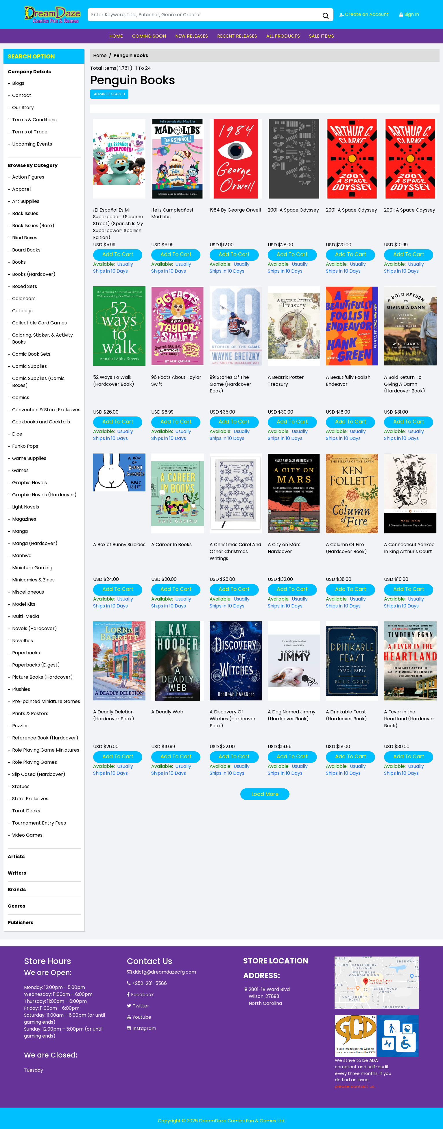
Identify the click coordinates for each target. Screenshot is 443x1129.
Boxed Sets (24, 286)
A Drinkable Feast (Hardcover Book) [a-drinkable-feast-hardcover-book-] (346, 715)
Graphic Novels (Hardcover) (44, 494)
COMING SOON (149, 36)
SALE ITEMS (321, 36)
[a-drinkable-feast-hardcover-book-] (352, 662)
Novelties (22, 640)
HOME (116, 36)
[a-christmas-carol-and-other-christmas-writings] (236, 495)
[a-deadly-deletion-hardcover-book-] (119, 662)
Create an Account (364, 14)
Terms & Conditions (34, 119)
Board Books (26, 250)
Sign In (409, 14)
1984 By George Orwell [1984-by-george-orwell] (235, 210)
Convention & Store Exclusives (46, 409)
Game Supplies (29, 458)
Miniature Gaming (32, 567)
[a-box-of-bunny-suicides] (119, 495)
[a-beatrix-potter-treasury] (294, 327)
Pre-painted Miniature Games (46, 701)
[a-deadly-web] (177, 662)
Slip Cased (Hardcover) (38, 774)
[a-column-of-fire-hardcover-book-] (352, 495)
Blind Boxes (24, 237)
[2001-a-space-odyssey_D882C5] (410, 160)
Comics (20, 397)
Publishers (20, 922)
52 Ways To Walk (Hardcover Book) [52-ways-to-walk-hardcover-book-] (113, 381)
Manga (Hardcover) (35, 543)
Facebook (142, 994)
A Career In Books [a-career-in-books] (171, 544)
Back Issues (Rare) (33, 225)
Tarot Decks (26, 810)
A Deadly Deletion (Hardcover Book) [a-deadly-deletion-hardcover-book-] (113, 715)
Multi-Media (25, 616)
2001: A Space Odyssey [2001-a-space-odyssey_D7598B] (351, 210)
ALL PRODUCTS (283, 36)
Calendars (24, 298)
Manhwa (22, 555)
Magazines (24, 519)
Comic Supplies (29, 366)
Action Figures (28, 177)
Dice (17, 434)
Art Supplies (25, 201)
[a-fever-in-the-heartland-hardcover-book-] (410, 662)
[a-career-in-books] (177, 495)
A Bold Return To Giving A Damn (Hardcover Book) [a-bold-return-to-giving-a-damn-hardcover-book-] (404, 384)
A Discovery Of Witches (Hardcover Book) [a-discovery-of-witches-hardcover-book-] (233, 718)
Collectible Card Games (39, 323)
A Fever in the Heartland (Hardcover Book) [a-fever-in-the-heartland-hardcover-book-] (409, 718)
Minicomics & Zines (33, 580)
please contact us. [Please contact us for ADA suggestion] (355, 1086)
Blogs (18, 83)
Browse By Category (33, 165)
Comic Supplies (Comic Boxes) (38, 382)
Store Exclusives (30, 798)
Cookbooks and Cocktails (41, 421)
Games (20, 470)
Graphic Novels (29, 482)
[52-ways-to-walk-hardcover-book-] (119, 327)
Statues (20, 786)
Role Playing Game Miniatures (45, 750)
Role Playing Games (34, 762)
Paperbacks (26, 652)
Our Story (23, 107)
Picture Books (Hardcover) (42, 677)
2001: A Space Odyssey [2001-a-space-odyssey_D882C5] (409, 210)
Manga (20, 531)
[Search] (210, 14)
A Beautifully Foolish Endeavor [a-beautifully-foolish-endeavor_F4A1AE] (348, 381)
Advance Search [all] (109, 93)
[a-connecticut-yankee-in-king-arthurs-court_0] (410, 495)
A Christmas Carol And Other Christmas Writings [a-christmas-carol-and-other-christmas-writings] (235, 551)
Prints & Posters (30, 713)
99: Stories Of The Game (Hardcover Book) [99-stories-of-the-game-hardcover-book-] (230, 384)
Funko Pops (25, 446)
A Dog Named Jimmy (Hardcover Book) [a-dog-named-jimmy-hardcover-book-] (291, 715)
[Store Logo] (53, 14)
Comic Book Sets (31, 354)
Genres (16, 906)
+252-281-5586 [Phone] (149, 983)
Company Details (29, 71)
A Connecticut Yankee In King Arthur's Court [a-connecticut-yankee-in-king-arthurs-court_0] (409, 548)
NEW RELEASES (191, 36)
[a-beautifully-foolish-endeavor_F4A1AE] (352, 327)
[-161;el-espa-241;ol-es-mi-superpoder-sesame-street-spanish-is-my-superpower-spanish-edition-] (119, 160)
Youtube (141, 1017)
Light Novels (25, 507)
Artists (16, 856)
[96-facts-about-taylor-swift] (177, 327)
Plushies (21, 689)
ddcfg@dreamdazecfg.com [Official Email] (164, 972)
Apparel (21, 189)
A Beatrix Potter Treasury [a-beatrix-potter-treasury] (286, 381)
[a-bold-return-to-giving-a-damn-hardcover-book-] (410, 327)
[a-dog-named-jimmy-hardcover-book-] (294, 662)
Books (19, 262)
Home (100, 55)
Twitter (141, 1006)
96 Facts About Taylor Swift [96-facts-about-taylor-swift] (176, 381)
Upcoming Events (32, 144)
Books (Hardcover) (34, 274)
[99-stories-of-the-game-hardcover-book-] (236, 327)
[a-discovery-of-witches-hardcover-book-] (236, 662)
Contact (21, 95)
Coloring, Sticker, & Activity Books (42, 338)
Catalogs (22, 310)
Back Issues (25, 213)
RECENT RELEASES (237, 36)
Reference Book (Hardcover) (45, 738)
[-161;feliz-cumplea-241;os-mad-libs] (177, 160)
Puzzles (20, 725)
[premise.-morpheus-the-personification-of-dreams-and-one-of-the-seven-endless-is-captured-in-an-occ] (294, 495)
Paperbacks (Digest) (36, 665)
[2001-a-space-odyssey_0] (294, 160)
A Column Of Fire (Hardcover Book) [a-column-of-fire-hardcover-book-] (346, 548)
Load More (265, 794)
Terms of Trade (29, 131)
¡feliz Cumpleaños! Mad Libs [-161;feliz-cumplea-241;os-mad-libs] (172, 213)
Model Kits (23, 604)
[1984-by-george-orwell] (236, 160)
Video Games (27, 835)
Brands (17, 889)
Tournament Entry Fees (39, 823)
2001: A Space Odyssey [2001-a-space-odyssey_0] (293, 210)
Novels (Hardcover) (34, 628)
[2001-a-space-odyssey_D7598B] (352, 160)
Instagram (144, 1028)
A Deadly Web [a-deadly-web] (167, 711)
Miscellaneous (28, 592)
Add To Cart (117, 254)
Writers (17, 873)
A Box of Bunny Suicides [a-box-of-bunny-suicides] (119, 544)
